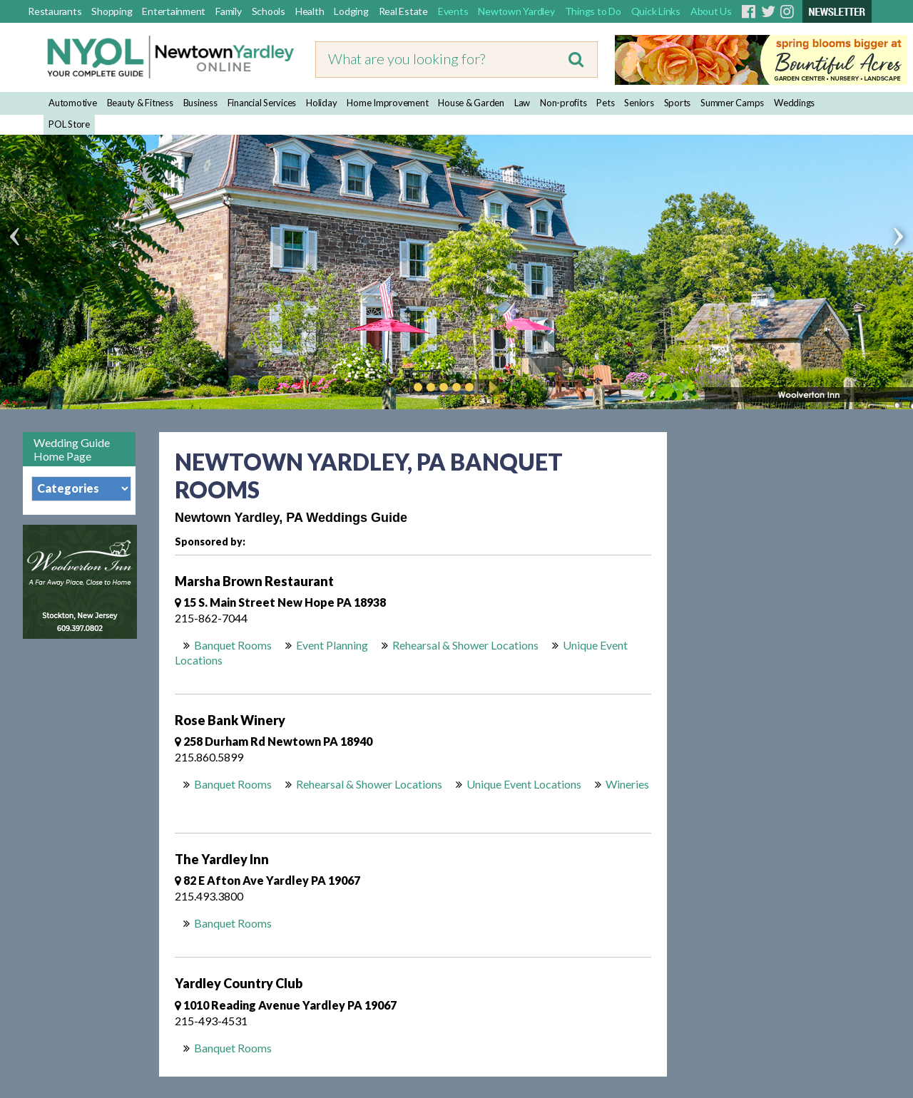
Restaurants (54, 11)
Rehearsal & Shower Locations (465, 645)
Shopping (111, 11)
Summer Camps (732, 102)
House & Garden (471, 102)
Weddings (794, 102)
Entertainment (173, 11)
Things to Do (593, 11)
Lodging (351, 11)
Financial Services (262, 102)
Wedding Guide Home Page (72, 449)
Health (310, 11)
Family (228, 11)
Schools (268, 11)
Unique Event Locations (523, 784)
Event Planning (332, 645)
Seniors (638, 102)
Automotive (73, 102)
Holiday (321, 102)
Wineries (627, 784)
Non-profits (563, 102)
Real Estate (403, 11)
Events (453, 11)
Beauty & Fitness (140, 102)
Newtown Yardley (516, 11)
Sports (677, 102)
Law (522, 102)
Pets (605, 102)
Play (490, 387)
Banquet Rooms (233, 645)
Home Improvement (387, 102)
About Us (711, 11)
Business (200, 102)
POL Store (69, 124)
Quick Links (655, 11)
